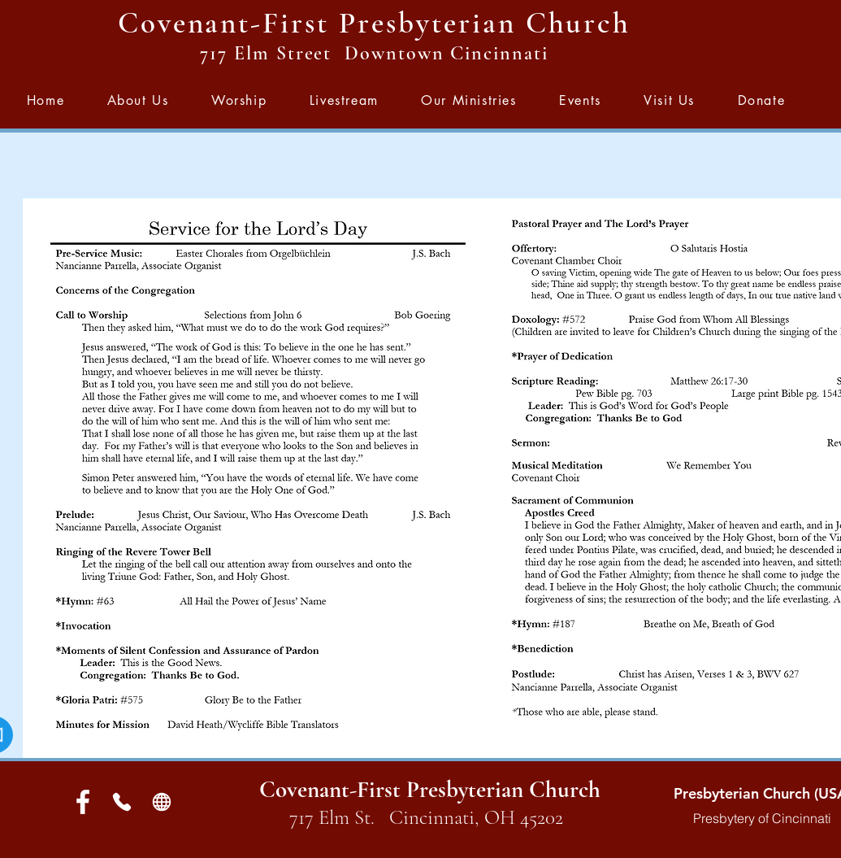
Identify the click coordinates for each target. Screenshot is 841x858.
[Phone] (122, 802)
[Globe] (162, 802)
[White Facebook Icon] (83, 802)
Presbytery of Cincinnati (762, 818)
